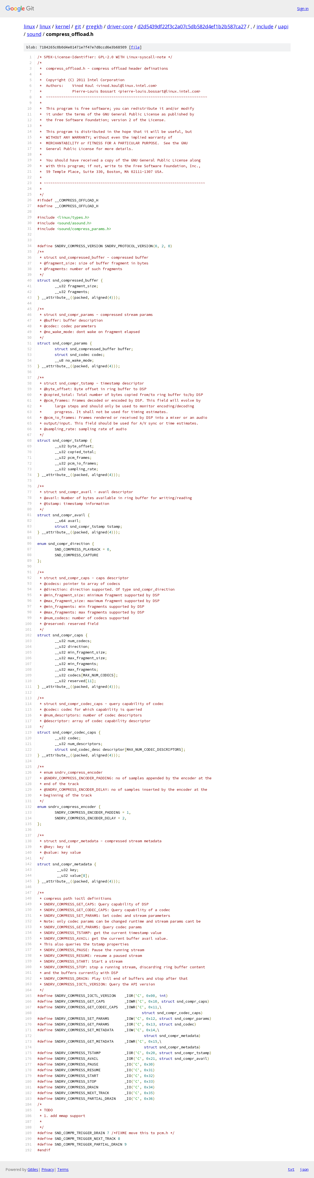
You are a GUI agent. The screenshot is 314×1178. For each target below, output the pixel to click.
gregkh (94, 26)
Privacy (47, 1169)
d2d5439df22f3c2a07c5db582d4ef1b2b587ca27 (192, 26)
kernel (62, 26)
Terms (63, 1169)
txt (291, 1169)
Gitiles (33, 1169)
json (304, 1169)
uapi (283, 26)
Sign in (303, 8)
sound (34, 34)
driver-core (120, 26)
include (265, 26)
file (135, 47)
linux (29, 26)
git (78, 26)
